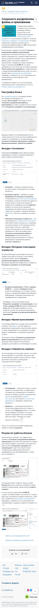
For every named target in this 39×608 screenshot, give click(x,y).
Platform (18, 565)
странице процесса (11, 96)
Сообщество (8, 571)
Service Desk (28, 565)
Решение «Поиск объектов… (18, 11)
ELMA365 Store (29, 571)
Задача (14, 326)
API (4, 565)
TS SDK (6, 568)
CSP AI (4, 11)
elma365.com (3, 590)
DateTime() (9, 213)
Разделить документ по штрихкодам (15, 41)
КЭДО (25, 568)
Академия (7, 575)
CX (16, 571)
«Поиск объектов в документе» (13, 87)
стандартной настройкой (26, 221)
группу (7, 396)
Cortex (17, 575)
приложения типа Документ (24, 499)
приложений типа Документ (21, 73)
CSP (16, 568)
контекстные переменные (27, 199)
